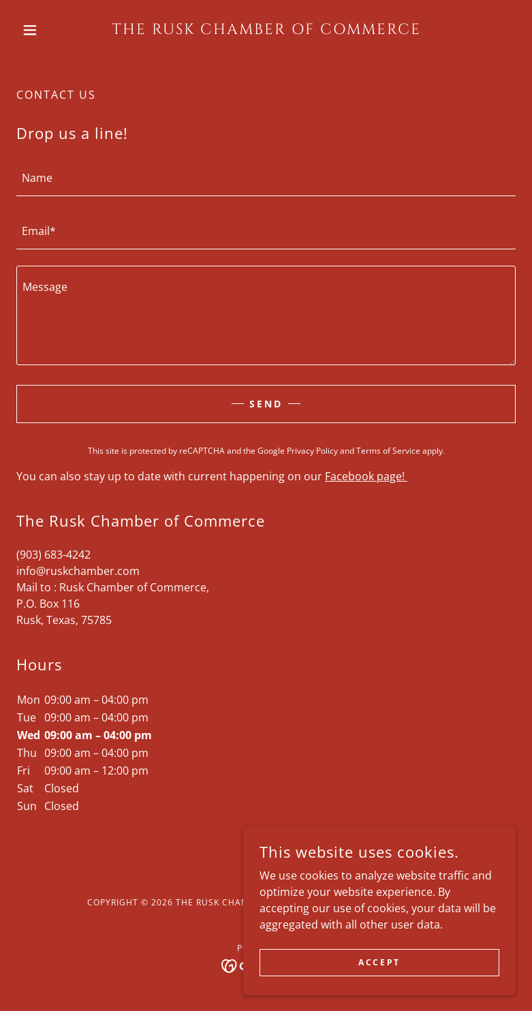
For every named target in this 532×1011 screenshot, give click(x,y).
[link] (266, 29)
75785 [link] (96, 619)
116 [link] (70, 603)
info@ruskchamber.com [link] (78, 570)
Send (266, 403)
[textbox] (266, 177)
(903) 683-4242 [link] (53, 554)
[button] (53, 30)
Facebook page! (366, 476)
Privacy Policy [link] (312, 450)
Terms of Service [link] (388, 450)
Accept (379, 962)
